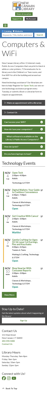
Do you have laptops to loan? (23, 154)
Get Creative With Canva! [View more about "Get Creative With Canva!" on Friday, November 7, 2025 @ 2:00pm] (25, 216)
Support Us (17, 19)
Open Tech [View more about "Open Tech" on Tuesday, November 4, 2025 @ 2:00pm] (17, 173)
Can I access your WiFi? (23, 122)
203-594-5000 (8, 341)
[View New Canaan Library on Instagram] (9, 379)
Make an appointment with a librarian (23, 103)
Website (19, 31)
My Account (31, 19)
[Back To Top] (23, 388)
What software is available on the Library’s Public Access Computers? (24, 138)
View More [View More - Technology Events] (9, 295)
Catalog (8, 31)
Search (40, 35)
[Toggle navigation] (5, 25)
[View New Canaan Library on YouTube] (14, 379)
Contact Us (10, 112)
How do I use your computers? (23, 129)
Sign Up (23, 320)
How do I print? (23, 146)
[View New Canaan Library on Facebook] (4, 379)
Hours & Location (24, 14)
